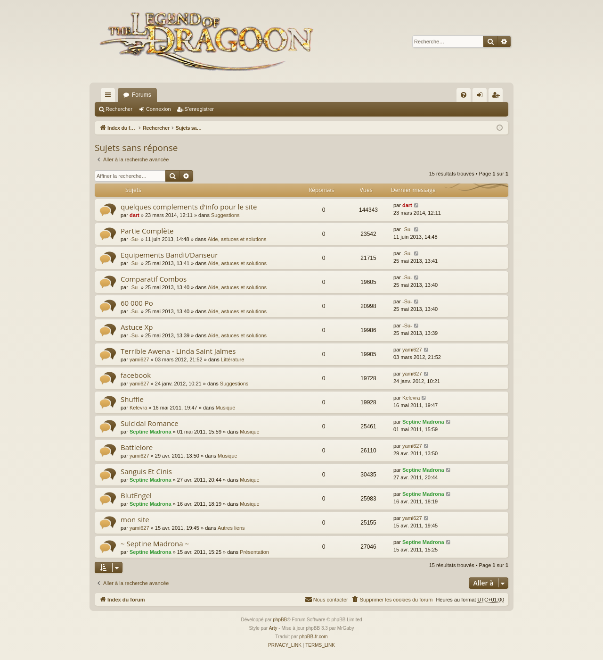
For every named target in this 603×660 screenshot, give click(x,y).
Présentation (254, 552)
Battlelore (137, 447)
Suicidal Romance (150, 423)
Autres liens (231, 528)
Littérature (232, 359)
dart (134, 215)
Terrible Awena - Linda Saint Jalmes (178, 351)
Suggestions (225, 215)
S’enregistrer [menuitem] (498, 97)
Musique (226, 407)
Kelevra (138, 407)
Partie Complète (147, 230)
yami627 (139, 359)
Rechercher (119, 109)
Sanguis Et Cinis (146, 471)
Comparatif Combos (154, 279)
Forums (141, 95)
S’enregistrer (199, 109)
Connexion (158, 109)
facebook (136, 375)
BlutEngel (136, 495)
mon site (135, 519)
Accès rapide (110, 97)
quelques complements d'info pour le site (189, 206)
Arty (273, 628)
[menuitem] (463, 95)
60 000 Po (137, 303)
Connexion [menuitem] (482, 97)
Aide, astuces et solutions (237, 239)
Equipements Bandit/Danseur (169, 254)
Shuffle (132, 399)
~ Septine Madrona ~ (155, 543)
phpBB (280, 619)
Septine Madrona (150, 431)
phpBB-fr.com (313, 636)
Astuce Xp (137, 327)
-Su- (134, 239)
